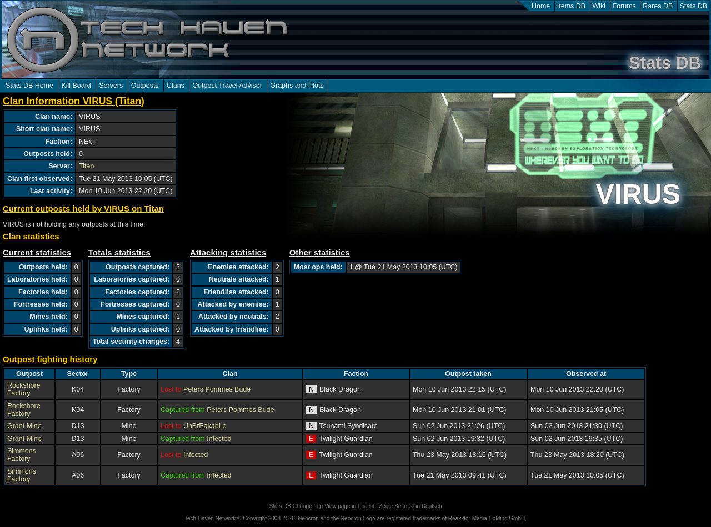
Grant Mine (24, 426)
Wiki (599, 6)
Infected (219, 439)
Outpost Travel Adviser (227, 85)
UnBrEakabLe (205, 426)
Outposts (145, 85)
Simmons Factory (21, 455)
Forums (624, 6)
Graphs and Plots (296, 85)
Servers (111, 85)
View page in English (350, 506)
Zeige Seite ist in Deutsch (410, 506)
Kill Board (76, 85)
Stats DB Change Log (296, 506)
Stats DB (693, 6)
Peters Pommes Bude (217, 389)
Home (541, 6)
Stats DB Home (29, 85)
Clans (175, 85)
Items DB (571, 6)
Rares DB (658, 6)
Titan (86, 166)
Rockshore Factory (24, 389)
